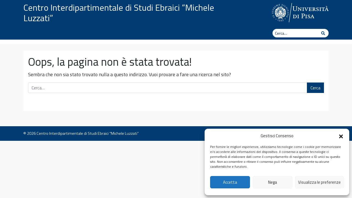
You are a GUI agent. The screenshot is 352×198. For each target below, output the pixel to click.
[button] (341, 136)
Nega (272, 182)
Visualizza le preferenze (319, 182)
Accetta (230, 182)
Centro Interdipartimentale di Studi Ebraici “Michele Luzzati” (118, 12)
